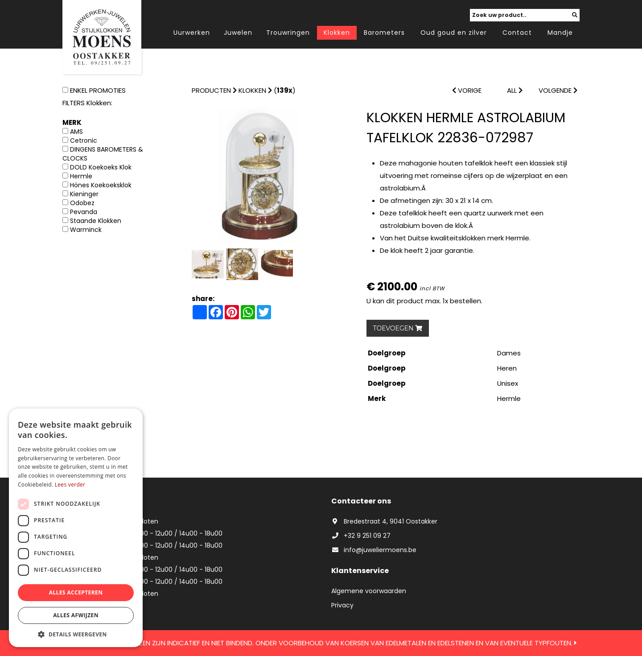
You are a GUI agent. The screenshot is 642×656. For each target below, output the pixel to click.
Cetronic (83, 140)
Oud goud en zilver (453, 32)
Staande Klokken (95, 220)
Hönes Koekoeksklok (101, 185)
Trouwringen (288, 32)
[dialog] (76, 527)
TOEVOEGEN (398, 328)
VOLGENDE (558, 90)
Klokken (337, 32)
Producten (211, 90)
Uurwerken (191, 32)
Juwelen (238, 32)
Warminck (86, 229)
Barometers (384, 32)
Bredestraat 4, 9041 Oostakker (384, 521)
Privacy (342, 605)
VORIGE (467, 90)
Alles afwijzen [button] (76, 615)
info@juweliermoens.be (373, 549)
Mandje (560, 32)
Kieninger (84, 194)
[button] (76, 634)
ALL (515, 90)
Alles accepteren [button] (76, 592)
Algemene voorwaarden (368, 590)
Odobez (82, 202)
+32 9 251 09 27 (361, 535)
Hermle (81, 176)
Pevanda (83, 211)
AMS (76, 131)
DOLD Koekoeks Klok (101, 167)
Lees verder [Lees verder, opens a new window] (70, 484)
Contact (517, 32)
